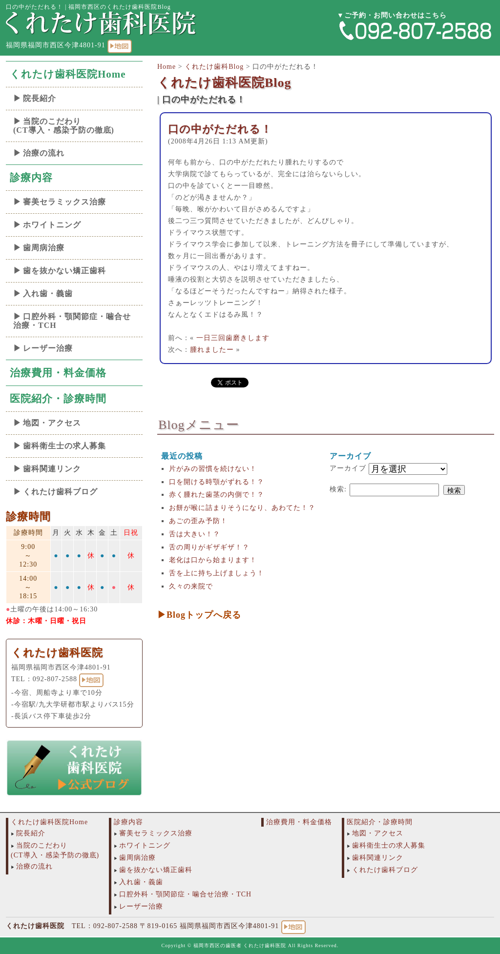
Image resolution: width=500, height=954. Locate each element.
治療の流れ (43, 153)
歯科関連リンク (52, 469)
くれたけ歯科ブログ (60, 491)
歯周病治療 (43, 248)
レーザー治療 (48, 348)
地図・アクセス (52, 423)
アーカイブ (348, 468)
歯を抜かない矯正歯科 (64, 270)
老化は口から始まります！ (213, 560)
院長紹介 (39, 98)
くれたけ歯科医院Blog (224, 83)
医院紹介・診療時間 (58, 399)
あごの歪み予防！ (198, 521)
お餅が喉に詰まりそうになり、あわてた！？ (242, 507)
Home (166, 66)
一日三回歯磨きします (233, 338)
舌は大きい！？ (194, 534)
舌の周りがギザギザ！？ (209, 547)
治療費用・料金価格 (58, 373)
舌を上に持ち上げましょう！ (216, 573)
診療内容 (31, 177)
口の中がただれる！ (220, 129)
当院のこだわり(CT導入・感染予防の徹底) (63, 125)
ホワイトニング (52, 225)
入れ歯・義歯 (48, 293)
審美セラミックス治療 (64, 202)
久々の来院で (191, 586)
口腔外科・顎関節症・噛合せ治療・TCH (72, 320)
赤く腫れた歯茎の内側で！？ (216, 494)
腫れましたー (212, 349)
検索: (338, 489)
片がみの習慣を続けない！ (213, 468)
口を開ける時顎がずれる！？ (216, 482)
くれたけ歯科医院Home (68, 74)
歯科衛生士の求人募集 (64, 446)
